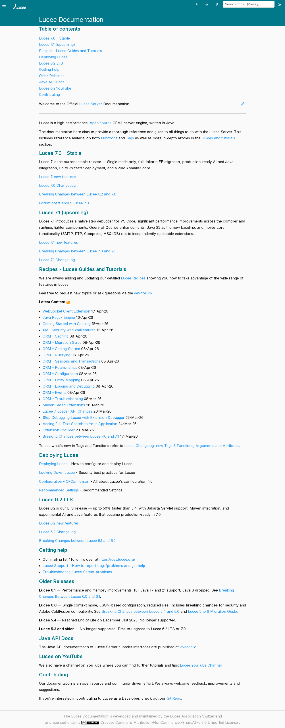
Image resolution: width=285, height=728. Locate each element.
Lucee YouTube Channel (201, 665)
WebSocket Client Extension (66, 311)
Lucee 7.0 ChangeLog (57, 185)
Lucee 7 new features (57, 176)
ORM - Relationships (60, 367)
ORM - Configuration (60, 373)
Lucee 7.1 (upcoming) (57, 44)
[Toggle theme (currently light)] (280, 4)
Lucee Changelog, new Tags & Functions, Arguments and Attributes (181, 445)
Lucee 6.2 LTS (51, 63)
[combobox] (249, 4)
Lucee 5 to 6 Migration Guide (212, 611)
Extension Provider (59, 430)
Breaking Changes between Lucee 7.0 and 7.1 (77, 251)
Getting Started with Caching (67, 323)
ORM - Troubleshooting (63, 399)
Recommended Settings (59, 490)
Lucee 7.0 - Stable (54, 38)
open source (101, 123)
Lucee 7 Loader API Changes (67, 411)
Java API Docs (51, 82)
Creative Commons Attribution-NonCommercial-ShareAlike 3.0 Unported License (169, 722)
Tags (130, 138)
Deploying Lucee (53, 57)
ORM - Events (54, 392)
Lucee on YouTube (55, 88)
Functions (109, 138)
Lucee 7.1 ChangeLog (57, 260)
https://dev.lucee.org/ (117, 559)
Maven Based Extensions (64, 405)
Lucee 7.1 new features (58, 242)
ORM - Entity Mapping (61, 380)
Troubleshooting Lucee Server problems (77, 572)
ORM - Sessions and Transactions (71, 361)
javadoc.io (188, 647)
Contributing (49, 94)
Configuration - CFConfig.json (64, 481)
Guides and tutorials (218, 138)
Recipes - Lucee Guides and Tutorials (70, 50)
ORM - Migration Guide (62, 342)
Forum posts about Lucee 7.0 (64, 203)
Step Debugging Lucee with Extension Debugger (84, 417)
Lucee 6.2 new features (59, 523)
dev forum (143, 293)
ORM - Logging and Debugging (69, 386)
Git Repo (174, 698)
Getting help (49, 69)
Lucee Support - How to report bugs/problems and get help (94, 565)
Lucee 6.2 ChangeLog (57, 532)
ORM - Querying (56, 355)
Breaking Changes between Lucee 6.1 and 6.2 (77, 540)
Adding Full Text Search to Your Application (80, 424)
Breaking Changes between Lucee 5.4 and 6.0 (140, 611)
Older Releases (51, 75)
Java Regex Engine (59, 317)
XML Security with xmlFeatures (69, 330)
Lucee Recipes (133, 278)
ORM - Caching (56, 336)
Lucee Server (90, 104)
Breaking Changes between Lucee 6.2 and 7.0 (77, 194)
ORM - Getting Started (61, 348)
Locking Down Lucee (57, 472)
